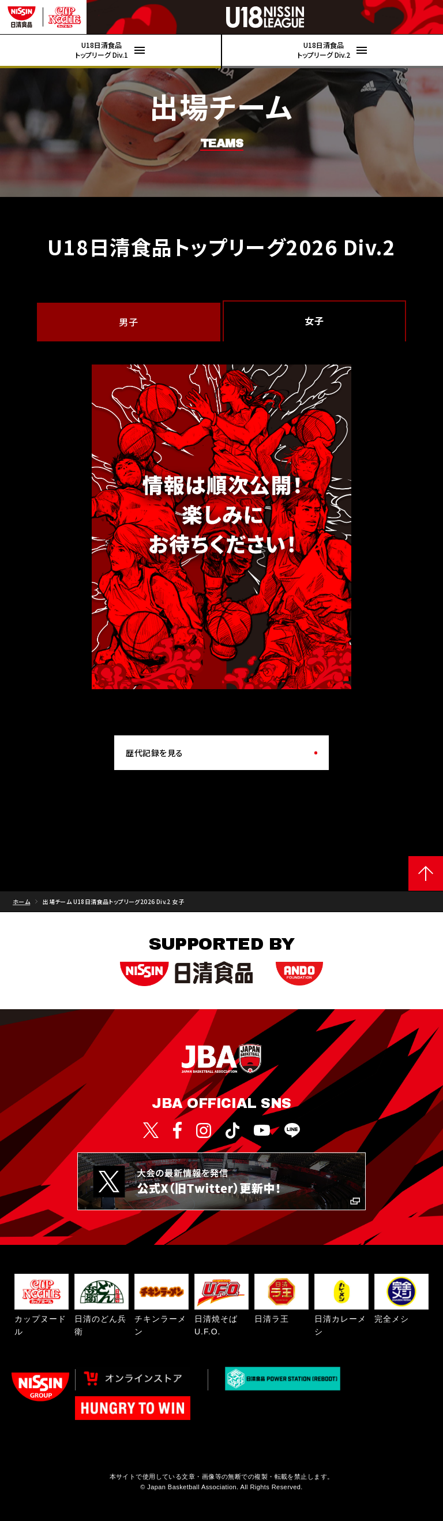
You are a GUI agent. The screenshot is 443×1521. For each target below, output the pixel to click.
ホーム (21, 901)
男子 (128, 322)
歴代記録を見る (154, 752)
